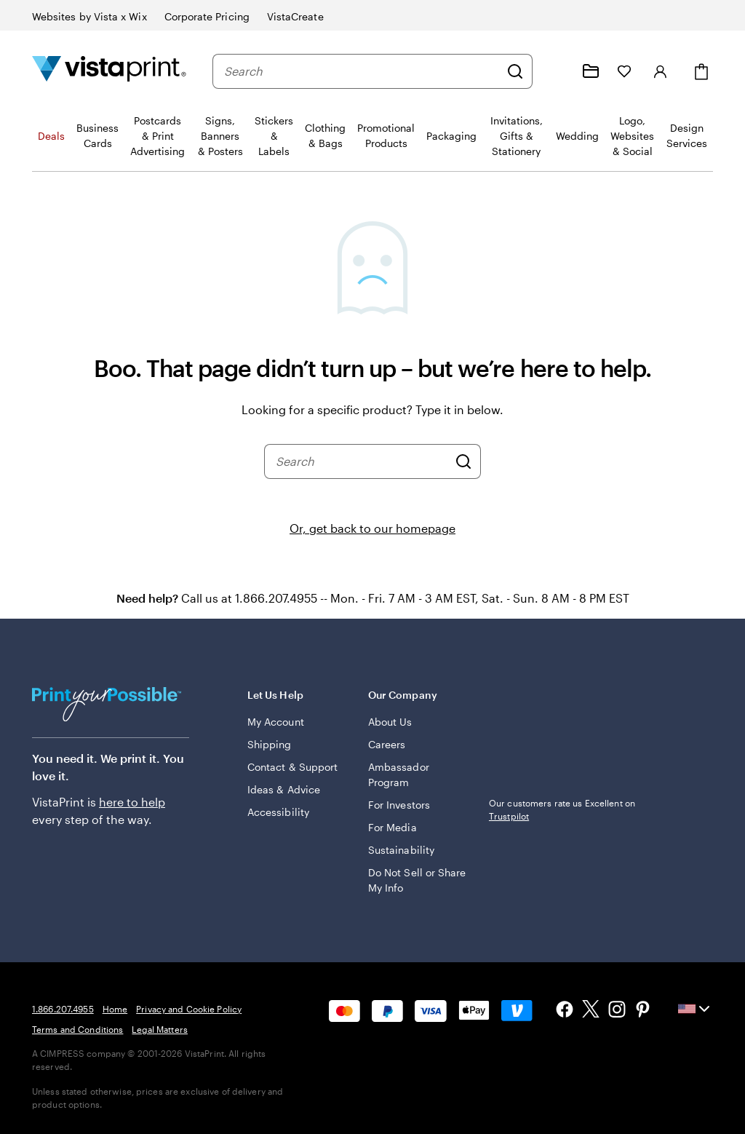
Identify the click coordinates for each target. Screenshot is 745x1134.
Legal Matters (160, 1029)
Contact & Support (292, 767)
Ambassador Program (398, 774)
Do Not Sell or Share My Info (417, 880)
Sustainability (401, 850)
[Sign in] (660, 71)
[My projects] (590, 71)
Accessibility (278, 812)
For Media (392, 827)
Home (115, 1009)
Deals (51, 136)
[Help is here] (556, 71)
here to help (132, 802)
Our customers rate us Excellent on (562, 809)
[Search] (515, 71)
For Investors (399, 804)
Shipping (269, 744)
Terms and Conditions (77, 1029)
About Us (390, 721)
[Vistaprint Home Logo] (109, 71)
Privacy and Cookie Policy (189, 1009)
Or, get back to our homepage (372, 528)
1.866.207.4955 (63, 1009)
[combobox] (361, 71)
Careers (387, 744)
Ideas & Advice (283, 789)
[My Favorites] (624, 71)
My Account (275, 721)
